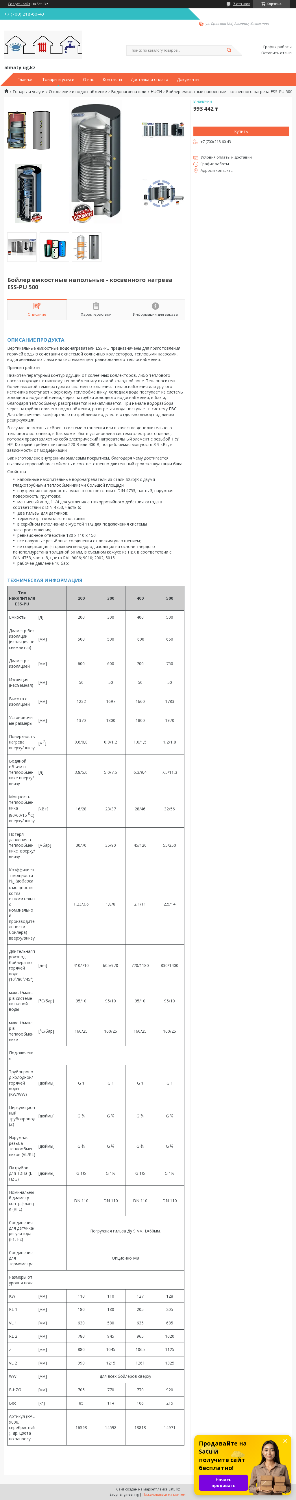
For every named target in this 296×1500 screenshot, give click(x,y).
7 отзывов (241, 3)
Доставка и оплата (149, 80)
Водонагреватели (128, 91)
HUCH (156, 91)
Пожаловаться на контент (165, 1494)
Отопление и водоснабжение (78, 91)
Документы (188, 80)
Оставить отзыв (276, 53)
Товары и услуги (58, 80)
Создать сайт (19, 4)
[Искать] (229, 50)
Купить (241, 131)
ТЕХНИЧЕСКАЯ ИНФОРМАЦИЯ (44, 580)
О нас (88, 80)
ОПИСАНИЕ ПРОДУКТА (35, 339)
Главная (25, 80)
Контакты (112, 80)
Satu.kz (174, 1489)
